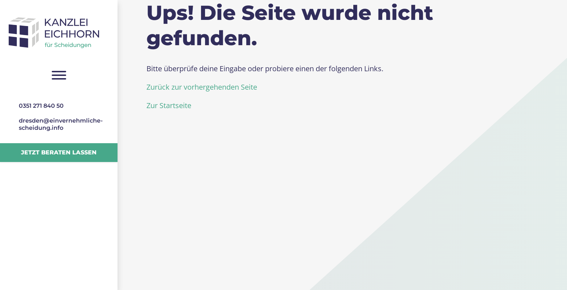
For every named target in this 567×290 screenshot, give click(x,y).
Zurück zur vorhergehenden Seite (201, 87)
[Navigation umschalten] (59, 75)
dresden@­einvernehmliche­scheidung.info (61, 124)
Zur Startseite (168, 105)
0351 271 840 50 (41, 105)
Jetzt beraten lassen (59, 152)
